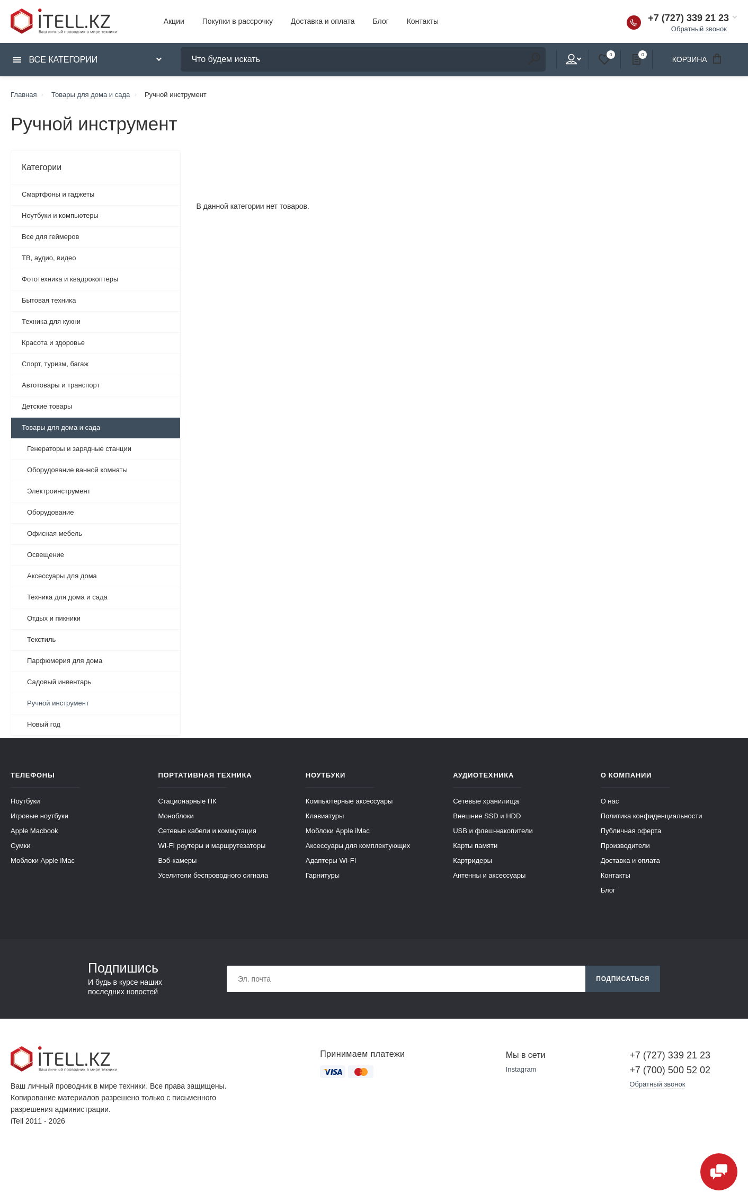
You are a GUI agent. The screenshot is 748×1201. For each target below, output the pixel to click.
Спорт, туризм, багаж (55, 364)
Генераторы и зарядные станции (79, 449)
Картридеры (472, 860)
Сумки (21, 846)
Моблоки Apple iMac (43, 860)
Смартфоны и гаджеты (58, 194)
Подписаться (622, 979)
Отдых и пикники (54, 618)
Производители (625, 846)
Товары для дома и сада (61, 427)
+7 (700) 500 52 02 (669, 1070)
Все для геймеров (50, 237)
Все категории (55, 59)
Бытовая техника (49, 300)
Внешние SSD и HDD (487, 816)
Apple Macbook (34, 831)
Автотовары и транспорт (61, 385)
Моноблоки (175, 816)
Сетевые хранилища (486, 801)
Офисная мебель (54, 533)
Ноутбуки (25, 801)
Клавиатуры (325, 816)
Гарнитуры (323, 875)
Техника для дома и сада (67, 597)
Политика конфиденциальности (651, 816)
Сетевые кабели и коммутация (207, 831)
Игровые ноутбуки (39, 816)
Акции (174, 21)
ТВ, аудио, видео (49, 258)
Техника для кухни (51, 321)
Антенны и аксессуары (489, 875)
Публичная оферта (631, 831)
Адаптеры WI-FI (331, 860)
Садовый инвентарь (59, 682)
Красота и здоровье (53, 343)
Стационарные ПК (187, 801)
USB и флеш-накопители (492, 831)
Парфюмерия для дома (64, 661)
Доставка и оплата (323, 21)
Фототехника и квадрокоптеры (70, 279)
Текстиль (41, 639)
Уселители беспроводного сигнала (213, 875)
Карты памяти (475, 846)
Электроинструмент (59, 491)
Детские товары (47, 406)
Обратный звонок (699, 29)
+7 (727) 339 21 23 (688, 18)
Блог (381, 21)
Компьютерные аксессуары (349, 801)
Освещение (45, 555)
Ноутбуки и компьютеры (60, 215)
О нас (610, 801)
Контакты (423, 21)
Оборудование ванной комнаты (77, 470)
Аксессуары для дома (62, 576)
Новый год (43, 724)
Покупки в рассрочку (237, 21)
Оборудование (50, 512)
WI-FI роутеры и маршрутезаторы (211, 846)
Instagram (521, 1069)
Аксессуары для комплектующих (358, 846)
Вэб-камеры (177, 860)
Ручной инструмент (58, 703)
